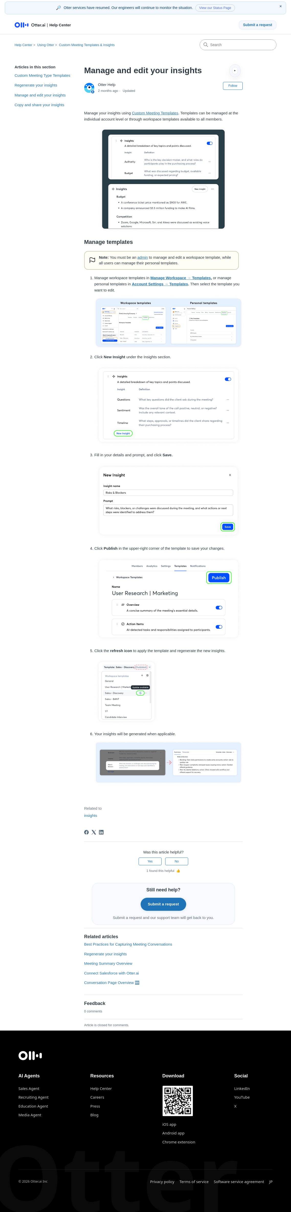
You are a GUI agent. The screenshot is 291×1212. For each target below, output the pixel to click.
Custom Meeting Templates (155, 113)
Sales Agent (28, 1088)
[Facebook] (86, 832)
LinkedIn (242, 1088)
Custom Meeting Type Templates (42, 75)
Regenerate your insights (36, 85)
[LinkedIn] (101, 832)
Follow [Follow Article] (232, 86)
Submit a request (257, 25)
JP (271, 1181)
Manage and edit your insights (40, 95)
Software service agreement (239, 1181)
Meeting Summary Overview (108, 963)
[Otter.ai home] (145, 1055)
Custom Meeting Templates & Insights (87, 45)
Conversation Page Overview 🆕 (112, 982)
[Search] (238, 45)
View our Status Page (215, 8)
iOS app (169, 1124)
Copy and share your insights (39, 105)
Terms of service (194, 1181)
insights (90, 815)
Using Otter (45, 45)
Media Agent (29, 1114)
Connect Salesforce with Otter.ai (111, 973)
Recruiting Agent (33, 1097)
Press (95, 1106)
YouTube (242, 1097)
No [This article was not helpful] (176, 861)
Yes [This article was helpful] (150, 861)
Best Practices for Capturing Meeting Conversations (128, 944)
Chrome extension (178, 1141)
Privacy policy (162, 1181)
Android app (173, 1132)
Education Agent (33, 1106)
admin (142, 257)
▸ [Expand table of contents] (235, 70)
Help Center (23, 45)
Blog (94, 1114)
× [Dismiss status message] (280, 6)
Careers (97, 1097)
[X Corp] (94, 832)
